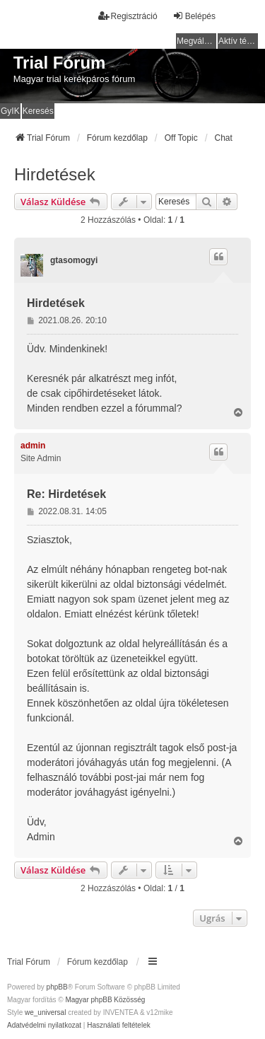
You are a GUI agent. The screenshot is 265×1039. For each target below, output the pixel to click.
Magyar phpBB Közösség (105, 1000)
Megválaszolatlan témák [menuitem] (196, 41)
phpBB (57, 987)
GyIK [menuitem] (10, 111)
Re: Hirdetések (66, 494)
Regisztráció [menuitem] (128, 16)
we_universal (45, 1012)
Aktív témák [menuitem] (238, 41)
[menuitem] (44, 1025)
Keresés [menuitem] (38, 111)
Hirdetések (54, 174)
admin (32, 446)
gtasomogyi (74, 260)
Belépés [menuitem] (194, 16)
